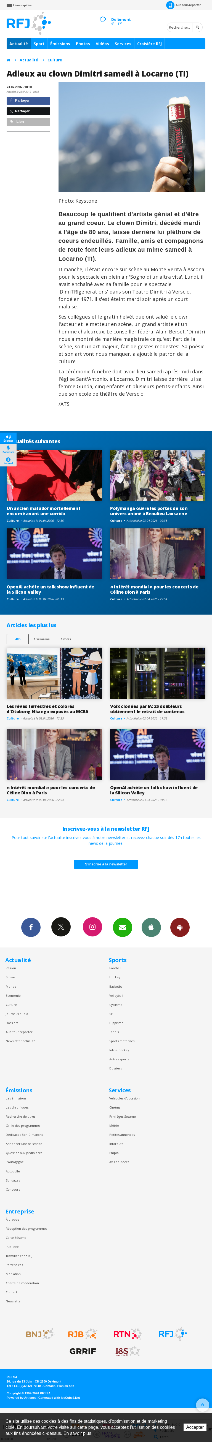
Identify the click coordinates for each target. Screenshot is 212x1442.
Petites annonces (122, 1134)
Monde (11, 986)
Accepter (195, 1427)
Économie (13, 995)
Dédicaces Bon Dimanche (25, 1134)
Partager (20, 100)
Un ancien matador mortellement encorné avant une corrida (44, 511)
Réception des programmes (26, 1228)
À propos (12, 1219)
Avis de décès (119, 1162)
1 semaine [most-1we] (42, 639)
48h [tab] (17, 639)
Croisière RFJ (149, 43)
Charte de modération (22, 1283)
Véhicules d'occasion (124, 1098)
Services (123, 43)
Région (11, 968)
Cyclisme (115, 1004)
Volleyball (116, 995)
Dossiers (12, 1023)
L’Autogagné (15, 1162)
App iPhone (151, 927)
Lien (17, 122)
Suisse (10, 977)
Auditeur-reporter (183, 5)
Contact (11, 1292)
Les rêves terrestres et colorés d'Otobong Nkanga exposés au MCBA (47, 709)
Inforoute (116, 1143)
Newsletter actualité (20, 1041)
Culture (54, 60)
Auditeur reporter (19, 1032)
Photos (83, 43)
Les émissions (16, 1098)
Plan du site (65, 1385)
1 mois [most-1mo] (66, 639)
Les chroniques (17, 1107)
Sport (39, 43)
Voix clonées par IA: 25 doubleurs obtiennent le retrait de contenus (147, 709)
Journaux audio (17, 1013)
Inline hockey (119, 1050)
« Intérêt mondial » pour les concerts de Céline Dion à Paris (154, 589)
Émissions (60, 43)
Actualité (18, 43)
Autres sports (119, 1059)
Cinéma (115, 1107)
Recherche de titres (20, 1116)
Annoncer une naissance (24, 1143)
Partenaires (14, 1265)
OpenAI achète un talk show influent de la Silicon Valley (50, 589)
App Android (180, 927)
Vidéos (102, 43)
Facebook (31, 927)
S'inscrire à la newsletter (106, 864)
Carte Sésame (16, 1237)
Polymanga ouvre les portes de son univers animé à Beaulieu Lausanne (149, 511)
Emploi (114, 1153)
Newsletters (122, 927)
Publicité (12, 1246)
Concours (13, 1189)
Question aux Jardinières (24, 1153)
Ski (111, 1013)
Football (115, 968)
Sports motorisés (121, 1041)
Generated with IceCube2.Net (59, 1397)
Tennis (114, 1032)
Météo (114, 1125)
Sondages (13, 1180)
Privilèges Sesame (122, 1116)
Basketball (116, 986)
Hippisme (116, 1023)
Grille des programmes (23, 1125)
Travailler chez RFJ (19, 1256)
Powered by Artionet (21, 1397)
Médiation (13, 1274)
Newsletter (14, 1301)
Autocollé (13, 1171)
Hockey (114, 977)
